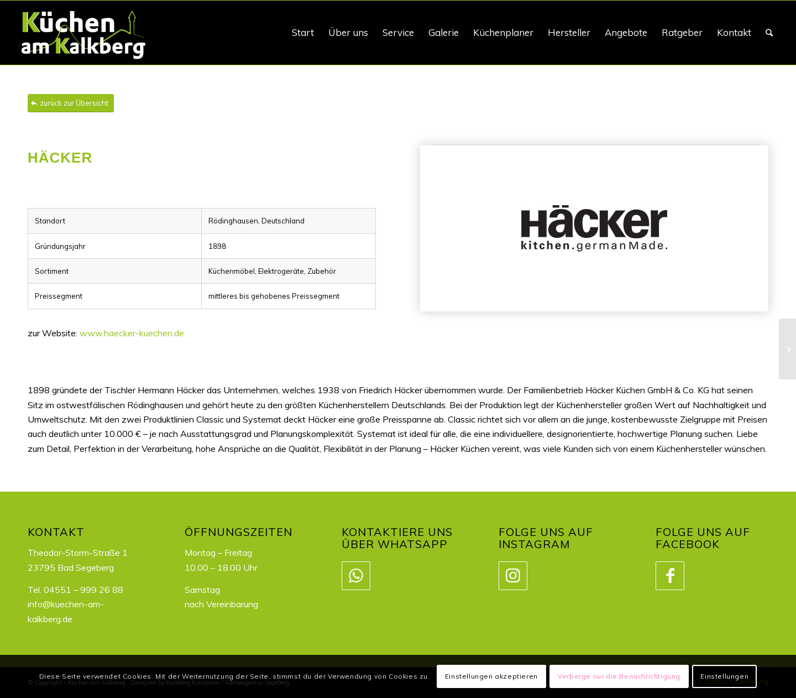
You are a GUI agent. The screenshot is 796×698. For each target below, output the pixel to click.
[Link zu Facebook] (669, 575)
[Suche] (769, 33)
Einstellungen (724, 676)
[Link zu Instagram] (512, 575)
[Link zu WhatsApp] (355, 575)
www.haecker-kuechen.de (132, 332)
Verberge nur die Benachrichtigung (619, 676)
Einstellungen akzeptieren (491, 676)
